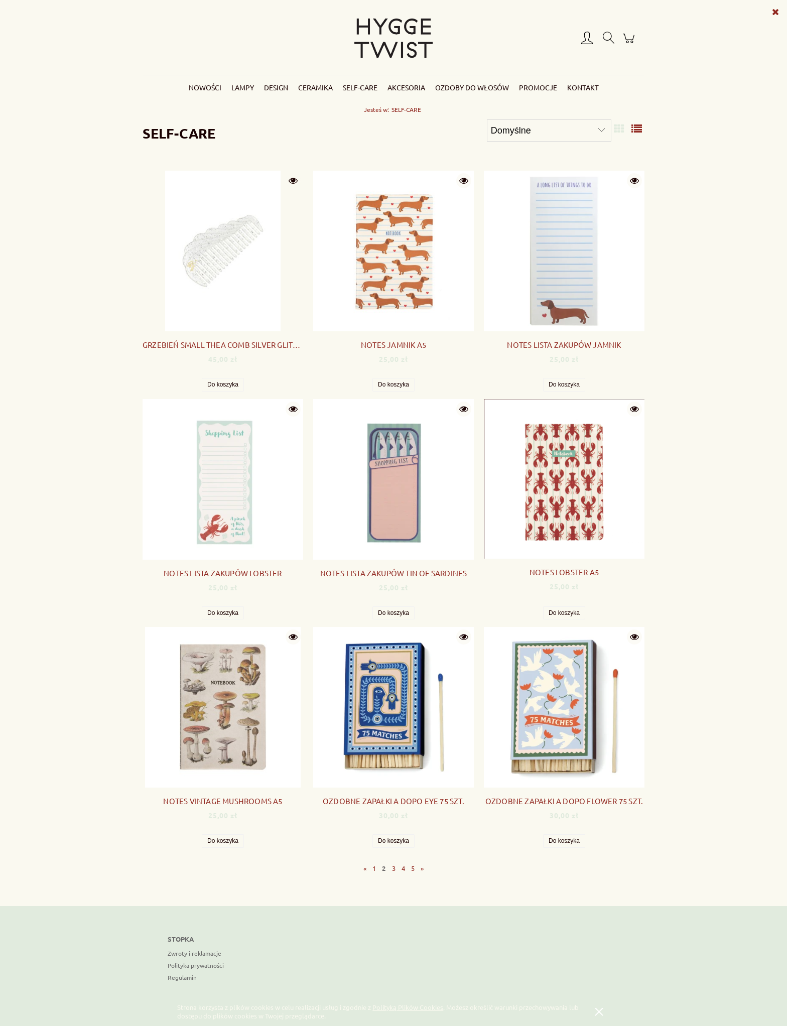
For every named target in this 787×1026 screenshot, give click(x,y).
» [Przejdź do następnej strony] (422, 868)
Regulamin (182, 977)
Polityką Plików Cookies (407, 1007)
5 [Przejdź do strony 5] (413, 868)
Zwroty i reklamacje (194, 953)
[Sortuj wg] (549, 130)
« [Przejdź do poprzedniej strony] (364, 868)
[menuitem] (205, 87)
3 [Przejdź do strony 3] (394, 868)
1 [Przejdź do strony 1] (374, 868)
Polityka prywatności (196, 965)
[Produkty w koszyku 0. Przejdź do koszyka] (630, 42)
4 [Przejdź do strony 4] (403, 868)
